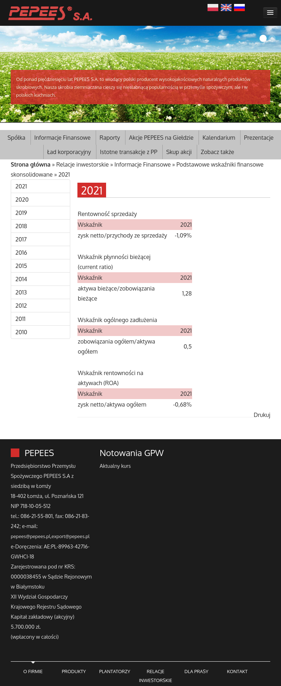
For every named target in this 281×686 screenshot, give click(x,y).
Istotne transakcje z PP (128, 151)
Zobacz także (217, 151)
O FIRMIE (33, 671)
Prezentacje (258, 137)
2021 (64, 174)
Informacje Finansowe (62, 137)
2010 (21, 332)
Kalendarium (219, 137)
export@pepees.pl (71, 536)
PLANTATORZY (114, 671)
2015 (21, 265)
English (226, 7)
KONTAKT (237, 671)
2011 (20, 318)
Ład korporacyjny (69, 151)
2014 (21, 279)
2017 (21, 239)
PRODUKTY (74, 671)
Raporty (110, 137)
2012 (21, 305)
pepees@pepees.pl (30, 536)
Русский (239, 7)
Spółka (16, 137)
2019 (21, 212)
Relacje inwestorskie (82, 164)
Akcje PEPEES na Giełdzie (161, 137)
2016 (21, 252)
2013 (21, 292)
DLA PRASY (197, 671)
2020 (22, 199)
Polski (213, 7)
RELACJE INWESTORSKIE (155, 675)
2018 (21, 226)
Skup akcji (179, 151)
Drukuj (262, 414)
